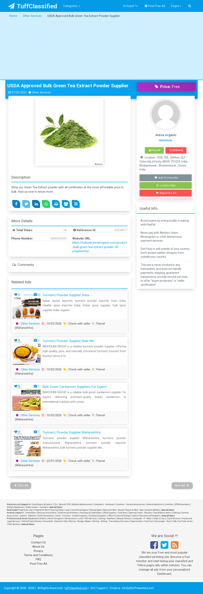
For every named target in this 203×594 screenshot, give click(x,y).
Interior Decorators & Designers (146, 516)
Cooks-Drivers (159, 518)
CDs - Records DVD (62, 504)
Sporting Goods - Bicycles (140, 513)
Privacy (38, 551)
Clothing (176, 513)
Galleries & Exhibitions (68, 513)
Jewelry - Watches (28, 516)
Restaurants (70, 518)
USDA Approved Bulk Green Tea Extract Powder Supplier (67, 85)
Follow (154, 150)
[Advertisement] (101, 50)
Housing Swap (56, 510)
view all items (55, 507)
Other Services (30, 323)
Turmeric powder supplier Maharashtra (72, 432)
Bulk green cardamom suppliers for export (75, 387)
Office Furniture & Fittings (119, 516)
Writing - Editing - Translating (106, 521)
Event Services (173, 518)
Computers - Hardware (104, 504)
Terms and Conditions (38, 555)
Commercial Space (79, 510)
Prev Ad (21, 485)
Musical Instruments (46, 513)
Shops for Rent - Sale (134, 510)
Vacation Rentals (152, 510)
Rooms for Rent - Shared (113, 510)
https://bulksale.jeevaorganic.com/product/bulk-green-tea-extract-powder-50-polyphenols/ (99, 247)
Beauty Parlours (124, 518)
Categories (71, 6)
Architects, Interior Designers (50, 518)
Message (176, 150)
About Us (38, 546)
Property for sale (25, 510)
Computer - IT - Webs (142, 518)
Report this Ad (166, 192)
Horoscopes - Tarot (162, 521)
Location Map (166, 185)
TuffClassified (32, 6)
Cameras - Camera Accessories (130, 504)
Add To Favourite (166, 177)
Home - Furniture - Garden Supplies (71, 516)
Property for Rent (41, 510)
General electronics (155, 504)
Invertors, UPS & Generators (177, 504)
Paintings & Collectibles (90, 513)
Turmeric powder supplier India (66, 295)
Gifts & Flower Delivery (31, 521)
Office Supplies (109, 513)
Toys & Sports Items (162, 513)
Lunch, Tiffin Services (87, 518)
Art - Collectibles (28, 513)
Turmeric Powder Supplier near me (68, 341)
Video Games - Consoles (37, 507)
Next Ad (182, 485)
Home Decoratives (45, 516)
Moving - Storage (76, 521)
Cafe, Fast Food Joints (182, 521)
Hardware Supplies (97, 516)
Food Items (123, 513)
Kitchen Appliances (16, 507)
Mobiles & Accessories (82, 504)
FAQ (38, 559)
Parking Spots (95, 510)
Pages (176, 6)
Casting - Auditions (107, 518)
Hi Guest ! (130, 6)
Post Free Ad (155, 6)
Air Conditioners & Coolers (40, 504)
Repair (88, 521)
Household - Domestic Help (55, 521)
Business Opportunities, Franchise (137, 521)
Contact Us (38, 542)
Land (67, 510)
